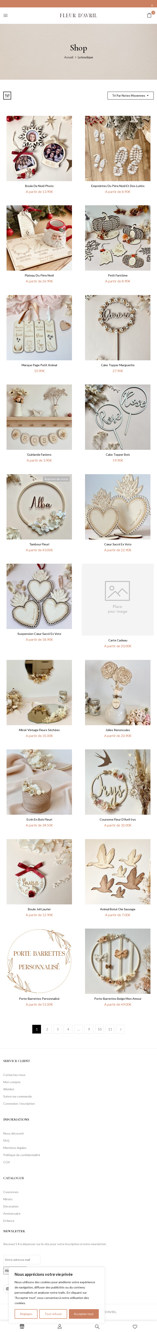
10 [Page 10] (100, 1029)
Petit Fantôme (118, 275)
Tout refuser (53, 1314)
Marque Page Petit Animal (39, 365)
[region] (57, 1295)
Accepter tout (84, 1314)
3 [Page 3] (58, 1029)
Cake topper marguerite (118, 365)
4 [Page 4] (68, 1029)
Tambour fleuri (39, 544)
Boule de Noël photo (39, 186)
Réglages (26, 1314)
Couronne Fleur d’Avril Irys (118, 819)
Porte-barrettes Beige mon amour (118, 998)
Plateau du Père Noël (39, 275)
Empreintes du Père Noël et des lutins (118, 186)
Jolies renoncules (118, 730)
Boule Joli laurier (39, 909)
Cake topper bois (118, 454)
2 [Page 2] (47, 1029)
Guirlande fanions (39, 454)
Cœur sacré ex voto (117, 544)
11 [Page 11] (110, 1029)
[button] (149, 15)
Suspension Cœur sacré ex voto (39, 634)
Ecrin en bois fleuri (39, 819)
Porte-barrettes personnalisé (39, 998)
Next (120, 1029)
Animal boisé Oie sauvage (117, 909)
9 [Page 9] (89, 1029)
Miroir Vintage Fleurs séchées (39, 730)
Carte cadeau (117, 640)
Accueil (68, 57)
